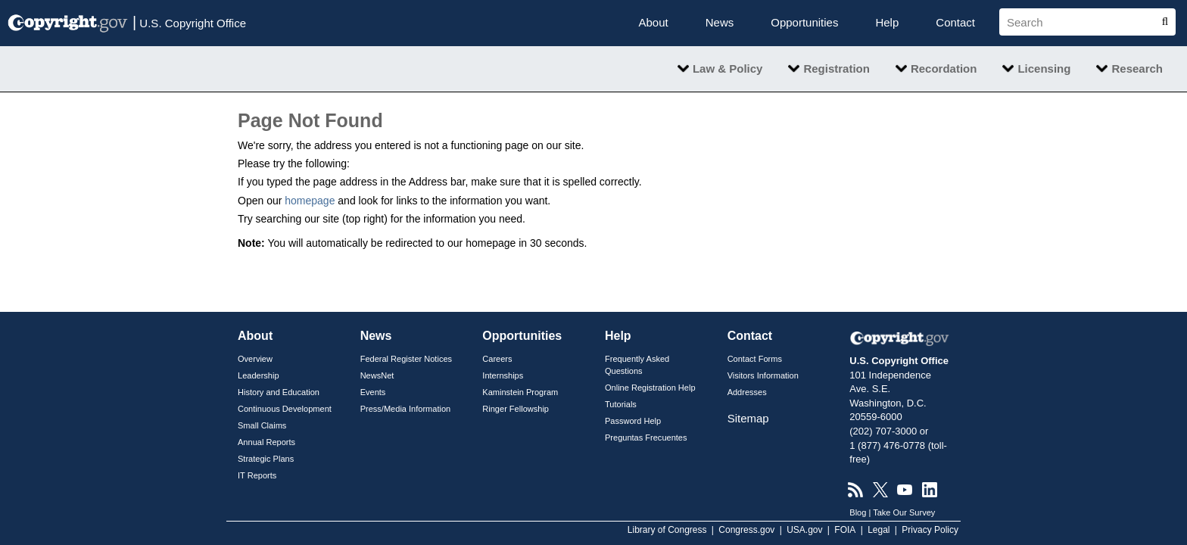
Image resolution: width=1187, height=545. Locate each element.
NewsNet (377, 375)
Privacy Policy (930, 530)
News (720, 22)
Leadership (258, 375)
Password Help (633, 420)
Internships (502, 375)
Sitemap (748, 418)
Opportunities (804, 22)
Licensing (1043, 68)
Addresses (747, 392)
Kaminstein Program (520, 392)
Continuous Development (285, 408)
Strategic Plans (266, 458)
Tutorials (621, 404)
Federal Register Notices (406, 358)
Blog (857, 512)
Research (1137, 68)
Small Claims (262, 425)
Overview (255, 358)
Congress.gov (746, 530)
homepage (310, 201)
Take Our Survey (904, 512)
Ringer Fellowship (515, 408)
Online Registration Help (650, 387)
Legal (878, 530)
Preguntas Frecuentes (646, 437)
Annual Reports (266, 442)
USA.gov (804, 530)
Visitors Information (763, 375)
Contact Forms (754, 358)
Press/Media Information (405, 408)
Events (373, 392)
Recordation (944, 68)
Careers (497, 358)
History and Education (278, 392)
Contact (955, 22)
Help (887, 22)
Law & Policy (728, 68)
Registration (836, 68)
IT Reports (257, 475)
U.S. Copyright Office (189, 22)
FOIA (844, 530)
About (653, 22)
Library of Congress (667, 530)
